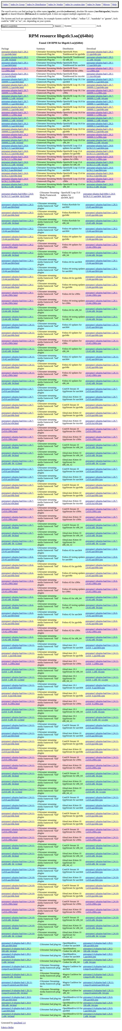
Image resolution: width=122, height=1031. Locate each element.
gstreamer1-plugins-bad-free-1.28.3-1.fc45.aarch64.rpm (102, 205)
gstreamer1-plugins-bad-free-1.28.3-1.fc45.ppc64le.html (18, 213)
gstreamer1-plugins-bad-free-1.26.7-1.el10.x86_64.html (18, 526)
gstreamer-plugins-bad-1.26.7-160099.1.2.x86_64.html (15, 97)
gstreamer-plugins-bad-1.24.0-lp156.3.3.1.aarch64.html (15, 146)
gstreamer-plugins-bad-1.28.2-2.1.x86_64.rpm (100, 58)
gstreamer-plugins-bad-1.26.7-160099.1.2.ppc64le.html (15, 86)
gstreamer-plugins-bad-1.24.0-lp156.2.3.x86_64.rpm (100, 185)
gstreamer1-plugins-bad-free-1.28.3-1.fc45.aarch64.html (18, 205)
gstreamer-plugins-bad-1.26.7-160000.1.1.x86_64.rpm (100, 119)
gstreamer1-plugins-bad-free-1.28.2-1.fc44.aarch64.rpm (102, 229)
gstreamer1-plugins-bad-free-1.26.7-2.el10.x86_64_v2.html (18, 462)
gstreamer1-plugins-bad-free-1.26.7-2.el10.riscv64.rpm (102, 422)
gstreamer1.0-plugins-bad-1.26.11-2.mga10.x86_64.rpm (98, 975)
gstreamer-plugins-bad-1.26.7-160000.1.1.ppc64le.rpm (100, 108)
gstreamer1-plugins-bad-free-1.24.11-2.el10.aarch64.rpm (102, 726)
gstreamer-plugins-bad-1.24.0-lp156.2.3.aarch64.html (15, 169)
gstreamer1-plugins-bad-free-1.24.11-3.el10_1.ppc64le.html (18, 654)
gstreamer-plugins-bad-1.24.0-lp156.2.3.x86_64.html (15, 185)
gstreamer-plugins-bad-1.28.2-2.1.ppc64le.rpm (100, 53)
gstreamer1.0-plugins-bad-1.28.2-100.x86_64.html (16, 949)
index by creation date (75, 4)
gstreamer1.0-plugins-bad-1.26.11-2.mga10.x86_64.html (17, 975)
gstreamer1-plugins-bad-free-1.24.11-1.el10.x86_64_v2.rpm (102, 862)
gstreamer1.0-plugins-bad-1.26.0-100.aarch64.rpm (98, 998)
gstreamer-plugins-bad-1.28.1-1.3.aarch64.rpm (100, 64)
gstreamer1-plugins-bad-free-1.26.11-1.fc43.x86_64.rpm (102, 350)
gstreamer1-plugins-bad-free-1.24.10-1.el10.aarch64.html (18, 870)
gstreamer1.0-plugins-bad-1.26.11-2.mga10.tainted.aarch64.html (17, 983)
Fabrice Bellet (7, 1027)
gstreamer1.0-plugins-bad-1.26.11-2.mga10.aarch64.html (17, 967)
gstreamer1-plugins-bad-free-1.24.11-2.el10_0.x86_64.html (18, 710)
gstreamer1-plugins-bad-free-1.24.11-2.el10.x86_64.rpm (102, 774)
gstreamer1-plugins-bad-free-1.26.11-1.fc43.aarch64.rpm (102, 326)
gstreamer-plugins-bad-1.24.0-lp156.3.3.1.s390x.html (15, 158)
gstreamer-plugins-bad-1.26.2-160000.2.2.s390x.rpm (100, 135)
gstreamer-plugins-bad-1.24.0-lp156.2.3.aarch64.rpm (100, 169)
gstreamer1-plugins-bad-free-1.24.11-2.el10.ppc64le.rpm (102, 742)
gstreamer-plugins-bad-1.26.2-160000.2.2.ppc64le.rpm (100, 130)
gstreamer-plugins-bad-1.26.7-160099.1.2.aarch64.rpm (100, 80)
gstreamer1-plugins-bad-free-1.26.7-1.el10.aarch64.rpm (102, 470)
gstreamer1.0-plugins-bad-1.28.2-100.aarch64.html (16, 944)
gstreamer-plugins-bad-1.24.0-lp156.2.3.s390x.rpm (100, 180)
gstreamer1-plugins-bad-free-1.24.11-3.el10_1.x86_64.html (18, 670)
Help (114, 4)
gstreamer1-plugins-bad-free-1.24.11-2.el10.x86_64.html (18, 774)
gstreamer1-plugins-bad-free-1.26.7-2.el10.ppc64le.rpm (102, 406)
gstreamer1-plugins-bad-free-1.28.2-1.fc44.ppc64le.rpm (102, 237)
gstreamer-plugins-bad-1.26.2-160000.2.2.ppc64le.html (15, 130)
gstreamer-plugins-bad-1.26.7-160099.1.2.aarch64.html (15, 80)
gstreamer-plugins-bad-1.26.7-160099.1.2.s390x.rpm (100, 91)
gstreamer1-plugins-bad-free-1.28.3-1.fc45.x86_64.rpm (102, 221)
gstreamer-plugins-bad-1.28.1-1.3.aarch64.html (15, 64)
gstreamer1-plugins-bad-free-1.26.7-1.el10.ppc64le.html (18, 486)
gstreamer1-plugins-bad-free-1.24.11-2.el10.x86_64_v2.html (18, 790)
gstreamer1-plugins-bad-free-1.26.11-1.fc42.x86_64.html (18, 382)
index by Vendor (55, 4)
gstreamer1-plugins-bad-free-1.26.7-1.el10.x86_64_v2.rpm (102, 542)
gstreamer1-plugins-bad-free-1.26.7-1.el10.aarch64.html (18, 470)
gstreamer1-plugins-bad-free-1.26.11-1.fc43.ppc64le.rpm (102, 334)
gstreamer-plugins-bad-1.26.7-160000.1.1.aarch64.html (15, 102)
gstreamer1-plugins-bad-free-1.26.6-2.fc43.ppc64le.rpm (102, 566)
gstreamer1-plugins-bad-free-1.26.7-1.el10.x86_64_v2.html (18, 542)
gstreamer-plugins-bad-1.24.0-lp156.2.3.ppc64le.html (15, 174)
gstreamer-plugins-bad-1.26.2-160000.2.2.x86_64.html (15, 141)
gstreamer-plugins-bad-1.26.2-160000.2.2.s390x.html (15, 135)
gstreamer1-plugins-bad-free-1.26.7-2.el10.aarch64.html (18, 390)
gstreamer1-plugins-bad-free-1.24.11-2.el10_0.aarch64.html (18, 686)
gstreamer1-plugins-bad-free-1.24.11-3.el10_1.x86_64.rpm (102, 670)
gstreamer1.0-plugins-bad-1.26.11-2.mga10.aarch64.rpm (98, 967)
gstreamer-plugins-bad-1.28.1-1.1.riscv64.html (15, 75)
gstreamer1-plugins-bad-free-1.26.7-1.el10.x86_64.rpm (102, 526)
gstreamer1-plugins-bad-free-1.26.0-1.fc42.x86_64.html (18, 638)
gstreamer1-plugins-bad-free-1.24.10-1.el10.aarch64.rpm (102, 870)
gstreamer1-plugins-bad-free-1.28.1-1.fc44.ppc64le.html (18, 278)
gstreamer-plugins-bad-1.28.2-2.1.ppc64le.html (15, 53)
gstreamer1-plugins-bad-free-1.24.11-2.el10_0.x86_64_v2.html (18, 718)
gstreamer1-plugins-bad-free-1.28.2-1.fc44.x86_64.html (18, 254)
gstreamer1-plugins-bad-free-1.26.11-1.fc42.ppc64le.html (18, 366)
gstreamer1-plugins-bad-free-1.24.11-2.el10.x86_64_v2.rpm (102, 790)
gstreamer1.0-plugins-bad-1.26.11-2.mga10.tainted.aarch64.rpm (98, 983)
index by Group (18, 4)
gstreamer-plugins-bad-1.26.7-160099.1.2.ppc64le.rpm (100, 86)
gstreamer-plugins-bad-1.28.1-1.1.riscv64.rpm (100, 75)
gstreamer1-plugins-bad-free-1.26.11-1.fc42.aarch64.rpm (102, 358)
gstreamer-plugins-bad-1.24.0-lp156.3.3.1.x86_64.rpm (100, 163)
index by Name (94, 4)
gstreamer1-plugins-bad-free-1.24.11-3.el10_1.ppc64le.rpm (102, 654)
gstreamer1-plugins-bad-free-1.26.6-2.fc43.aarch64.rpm (102, 550)
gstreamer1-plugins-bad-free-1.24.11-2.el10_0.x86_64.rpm (102, 710)
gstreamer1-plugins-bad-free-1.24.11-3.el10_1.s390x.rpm (102, 662)
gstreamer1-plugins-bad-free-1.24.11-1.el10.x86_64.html (18, 846)
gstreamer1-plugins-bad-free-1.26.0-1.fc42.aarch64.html (18, 614)
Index (5, 4)
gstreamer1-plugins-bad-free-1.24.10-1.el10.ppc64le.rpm (102, 886)
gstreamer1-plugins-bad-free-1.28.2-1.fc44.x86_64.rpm (102, 254)
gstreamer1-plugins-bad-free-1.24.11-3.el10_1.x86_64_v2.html (18, 678)
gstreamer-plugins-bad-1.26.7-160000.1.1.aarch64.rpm (100, 102)
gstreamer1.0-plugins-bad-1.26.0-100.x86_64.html (16, 1004)
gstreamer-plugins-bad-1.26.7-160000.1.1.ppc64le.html (15, 108)
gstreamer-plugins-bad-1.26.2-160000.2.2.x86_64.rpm (100, 141)
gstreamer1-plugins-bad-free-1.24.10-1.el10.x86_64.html (18, 918)
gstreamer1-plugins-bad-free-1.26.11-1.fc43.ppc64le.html (18, 334)
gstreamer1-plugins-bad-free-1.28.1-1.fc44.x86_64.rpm (102, 310)
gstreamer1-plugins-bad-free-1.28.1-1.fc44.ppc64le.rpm (102, 278)
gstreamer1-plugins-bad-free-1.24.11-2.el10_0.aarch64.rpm (102, 686)
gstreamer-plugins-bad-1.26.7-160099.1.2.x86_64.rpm (100, 97)
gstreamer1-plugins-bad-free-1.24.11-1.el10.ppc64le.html (18, 814)
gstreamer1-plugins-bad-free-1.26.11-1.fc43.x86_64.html (18, 350)
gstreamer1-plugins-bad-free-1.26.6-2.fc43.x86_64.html (18, 598)
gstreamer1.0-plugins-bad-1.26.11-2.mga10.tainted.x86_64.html (17, 991)
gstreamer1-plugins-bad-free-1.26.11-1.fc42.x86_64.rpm (102, 382)
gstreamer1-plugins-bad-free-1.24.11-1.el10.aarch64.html (18, 798)
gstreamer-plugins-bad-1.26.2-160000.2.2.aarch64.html (15, 124)
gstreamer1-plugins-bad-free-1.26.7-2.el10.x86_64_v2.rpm (102, 462)
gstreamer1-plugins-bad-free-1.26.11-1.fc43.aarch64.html (18, 326)
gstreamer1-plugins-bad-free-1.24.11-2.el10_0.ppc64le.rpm (102, 694)
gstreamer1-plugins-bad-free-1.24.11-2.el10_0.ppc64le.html (18, 694)
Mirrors (106, 4)
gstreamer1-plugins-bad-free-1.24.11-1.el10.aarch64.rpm (102, 798)
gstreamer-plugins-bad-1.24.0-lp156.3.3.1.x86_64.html (15, 163)
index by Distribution (36, 4)
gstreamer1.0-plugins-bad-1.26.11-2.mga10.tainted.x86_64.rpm (98, 991)
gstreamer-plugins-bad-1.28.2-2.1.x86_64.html (15, 58)
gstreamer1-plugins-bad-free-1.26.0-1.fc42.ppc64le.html (18, 622)
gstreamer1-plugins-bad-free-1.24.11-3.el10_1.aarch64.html (18, 646)
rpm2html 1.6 (20, 1023)
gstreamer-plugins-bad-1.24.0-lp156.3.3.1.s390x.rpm (100, 158)
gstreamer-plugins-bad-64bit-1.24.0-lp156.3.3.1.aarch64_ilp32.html (18, 195)
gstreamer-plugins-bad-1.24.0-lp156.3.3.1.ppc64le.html (15, 152)
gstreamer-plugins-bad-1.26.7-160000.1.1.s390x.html (15, 113)
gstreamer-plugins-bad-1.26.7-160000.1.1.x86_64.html (15, 119)
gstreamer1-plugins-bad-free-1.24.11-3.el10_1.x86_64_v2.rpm (102, 678)
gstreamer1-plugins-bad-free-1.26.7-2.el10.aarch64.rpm (102, 390)
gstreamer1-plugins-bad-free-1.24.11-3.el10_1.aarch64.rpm (102, 646)
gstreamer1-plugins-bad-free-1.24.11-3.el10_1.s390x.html (18, 662)
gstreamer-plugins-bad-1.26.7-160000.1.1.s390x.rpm (100, 113)
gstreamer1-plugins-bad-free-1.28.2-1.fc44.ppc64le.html (18, 237)
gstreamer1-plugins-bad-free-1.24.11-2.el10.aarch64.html (18, 726)
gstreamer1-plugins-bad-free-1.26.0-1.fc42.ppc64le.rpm (102, 622)
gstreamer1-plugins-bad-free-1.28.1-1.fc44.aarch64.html (18, 262)
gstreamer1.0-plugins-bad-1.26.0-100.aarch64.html (16, 998)
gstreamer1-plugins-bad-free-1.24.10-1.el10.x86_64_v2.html (18, 934)
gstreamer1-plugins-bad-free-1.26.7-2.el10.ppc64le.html (18, 406)
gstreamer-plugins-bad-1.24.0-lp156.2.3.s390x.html (15, 180)
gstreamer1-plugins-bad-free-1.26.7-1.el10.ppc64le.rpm (102, 486)
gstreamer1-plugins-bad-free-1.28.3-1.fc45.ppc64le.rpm (102, 213)
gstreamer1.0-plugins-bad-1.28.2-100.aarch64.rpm (98, 944)
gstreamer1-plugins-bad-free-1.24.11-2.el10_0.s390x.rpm (102, 702)
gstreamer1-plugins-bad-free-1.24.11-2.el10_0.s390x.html (18, 702)
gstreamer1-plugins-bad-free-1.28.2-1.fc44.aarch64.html (18, 229)
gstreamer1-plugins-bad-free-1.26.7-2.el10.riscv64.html (18, 422)
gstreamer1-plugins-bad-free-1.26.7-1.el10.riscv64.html (18, 502)
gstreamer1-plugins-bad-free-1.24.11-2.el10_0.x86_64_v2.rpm (102, 718)
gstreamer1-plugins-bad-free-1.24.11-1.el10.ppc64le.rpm (102, 814)
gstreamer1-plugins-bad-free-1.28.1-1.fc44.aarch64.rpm (102, 262)
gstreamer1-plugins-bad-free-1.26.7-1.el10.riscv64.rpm (102, 502)
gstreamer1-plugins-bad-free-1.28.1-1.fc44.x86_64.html (18, 310)
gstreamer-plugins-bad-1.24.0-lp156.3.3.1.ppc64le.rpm (100, 152)
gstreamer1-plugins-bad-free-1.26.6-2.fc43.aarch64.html (18, 550)
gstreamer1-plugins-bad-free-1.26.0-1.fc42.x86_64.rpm (102, 638)
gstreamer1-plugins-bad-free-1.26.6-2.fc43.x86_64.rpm (102, 598)
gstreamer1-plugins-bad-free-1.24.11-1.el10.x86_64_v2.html (18, 862)
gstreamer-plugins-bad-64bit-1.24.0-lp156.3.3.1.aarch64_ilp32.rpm (99, 195)
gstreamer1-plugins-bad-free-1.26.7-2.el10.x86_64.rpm (102, 446)
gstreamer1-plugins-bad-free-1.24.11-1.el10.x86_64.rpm (102, 846)
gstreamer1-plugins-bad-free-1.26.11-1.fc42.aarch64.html (18, 358)
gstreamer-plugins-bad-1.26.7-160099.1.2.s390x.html (15, 91)
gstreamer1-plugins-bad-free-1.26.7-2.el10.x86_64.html (18, 446)
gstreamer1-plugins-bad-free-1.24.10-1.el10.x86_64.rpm (102, 918)
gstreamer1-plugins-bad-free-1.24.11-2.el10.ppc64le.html (18, 742)
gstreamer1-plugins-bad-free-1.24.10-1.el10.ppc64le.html (18, 886)
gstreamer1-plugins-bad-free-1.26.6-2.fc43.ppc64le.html (18, 566)
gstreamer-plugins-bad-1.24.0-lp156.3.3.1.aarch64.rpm (100, 146)
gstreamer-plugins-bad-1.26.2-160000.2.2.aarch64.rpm (100, 124)
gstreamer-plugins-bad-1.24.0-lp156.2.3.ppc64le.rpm (100, 174)
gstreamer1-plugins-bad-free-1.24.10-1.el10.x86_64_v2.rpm (102, 934)
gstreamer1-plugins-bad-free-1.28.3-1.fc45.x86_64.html (18, 221)
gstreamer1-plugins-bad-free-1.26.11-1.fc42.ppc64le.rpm (102, 366)
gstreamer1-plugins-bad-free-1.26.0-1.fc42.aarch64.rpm (102, 614)
